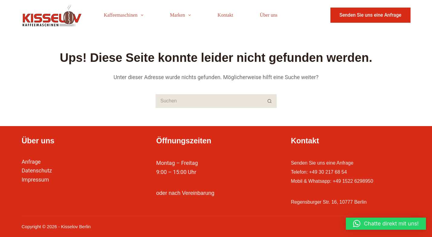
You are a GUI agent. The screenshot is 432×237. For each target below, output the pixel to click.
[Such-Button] (270, 101)
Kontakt (225, 15)
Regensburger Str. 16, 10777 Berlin (333, 202)
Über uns (269, 15)
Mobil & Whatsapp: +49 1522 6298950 (337, 181)
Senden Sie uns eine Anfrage (370, 15)
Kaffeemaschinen (125, 15)
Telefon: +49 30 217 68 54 (322, 172)
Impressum (35, 179)
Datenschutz (36, 170)
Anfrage (31, 162)
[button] (386, 224)
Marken (181, 15)
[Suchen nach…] (209, 101)
